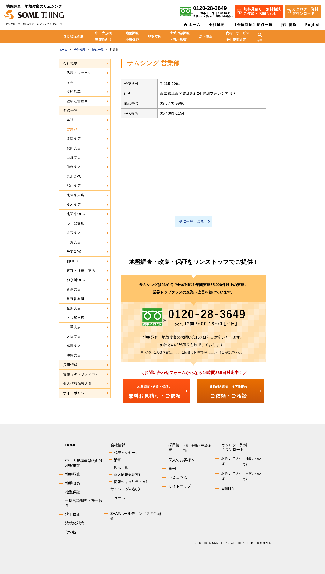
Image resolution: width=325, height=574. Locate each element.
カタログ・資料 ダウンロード (305, 11)
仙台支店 (74, 167)
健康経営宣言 (77, 101)
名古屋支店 (75, 317)
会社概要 (217, 25)
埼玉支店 (74, 233)
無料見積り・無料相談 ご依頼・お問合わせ (262, 11)
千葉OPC (74, 251)
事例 (172, 469)
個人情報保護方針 (77, 383)
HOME (70, 445)
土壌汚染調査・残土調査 (180, 36)
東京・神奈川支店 (81, 270)
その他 (70, 532)
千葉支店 (74, 242)
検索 (259, 40)
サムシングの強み (125, 489)
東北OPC (74, 176)
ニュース (117, 498)
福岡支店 (74, 346)
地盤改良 (154, 36)
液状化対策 (74, 523)
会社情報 (117, 445)
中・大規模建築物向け (103, 36)
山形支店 (74, 157)
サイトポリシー (75, 393)
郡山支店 (74, 186)
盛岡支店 (74, 138)
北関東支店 (75, 195)
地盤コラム (178, 478)
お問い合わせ (243, 461)
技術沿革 (74, 91)
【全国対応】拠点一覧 (253, 25)
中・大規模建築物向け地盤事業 (84, 463)
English (313, 25)
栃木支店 (74, 204)
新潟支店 (74, 289)
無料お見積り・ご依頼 (154, 392)
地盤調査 (72, 475)
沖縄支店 (74, 355)
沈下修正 (205, 36)
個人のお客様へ (182, 460)
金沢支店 (74, 308)
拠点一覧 (70, 110)
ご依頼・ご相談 (228, 392)
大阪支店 (74, 336)
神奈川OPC (76, 280)
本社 (70, 120)
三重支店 (74, 327)
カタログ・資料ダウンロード (234, 447)
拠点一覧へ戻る (191, 221)
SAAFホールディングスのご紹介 (135, 516)
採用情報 (289, 25)
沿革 (70, 82)
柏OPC (72, 261)
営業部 (72, 129)
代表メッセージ (79, 72)
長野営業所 (75, 299)
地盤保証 (72, 492)
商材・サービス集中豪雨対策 (237, 36)
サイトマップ (180, 487)
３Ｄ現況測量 (73, 36)
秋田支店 (74, 148)
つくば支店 (75, 223)
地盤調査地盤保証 (132, 36)
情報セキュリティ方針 (81, 374)
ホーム (194, 25)
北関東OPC (76, 214)
